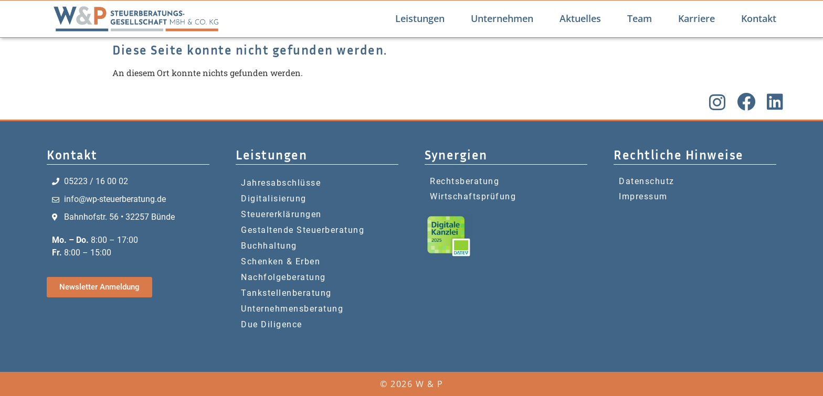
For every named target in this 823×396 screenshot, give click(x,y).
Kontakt (758, 18)
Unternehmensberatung (292, 309)
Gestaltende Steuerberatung (302, 230)
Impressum (643, 196)
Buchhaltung (269, 246)
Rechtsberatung (464, 181)
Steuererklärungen (281, 214)
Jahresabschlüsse (281, 183)
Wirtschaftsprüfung (473, 196)
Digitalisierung (274, 199)
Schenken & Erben (280, 261)
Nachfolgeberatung (283, 277)
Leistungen (420, 18)
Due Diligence (271, 324)
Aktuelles (580, 18)
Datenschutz (646, 181)
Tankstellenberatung (286, 293)
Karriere (696, 18)
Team (639, 18)
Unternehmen (502, 18)
